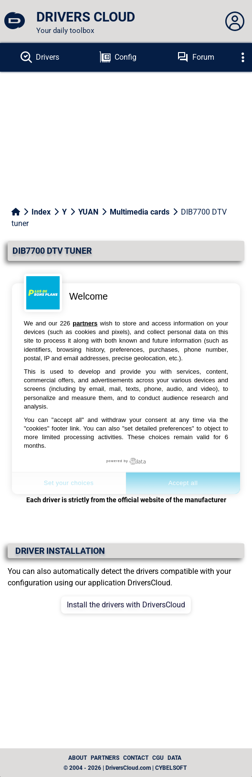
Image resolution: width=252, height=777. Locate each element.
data (174, 758)
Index (41, 211)
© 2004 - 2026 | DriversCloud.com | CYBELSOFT (125, 768)
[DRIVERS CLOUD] (14, 21)
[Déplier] (243, 57)
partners (85, 323)
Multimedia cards (139, 211)
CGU (158, 758)
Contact (135, 758)
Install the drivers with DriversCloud (126, 604)
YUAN (88, 211)
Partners (105, 758)
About (77, 758)
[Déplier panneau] (234, 21)
